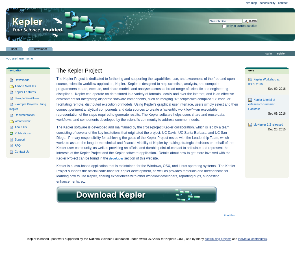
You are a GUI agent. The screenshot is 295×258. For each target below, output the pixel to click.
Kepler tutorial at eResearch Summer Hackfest (266, 107)
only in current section (242, 25)
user (14, 49)
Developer (40, 49)
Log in (268, 53)
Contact (283, 3)
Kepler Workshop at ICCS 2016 (266, 84)
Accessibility (268, 3)
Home (29, 58)
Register (281, 53)
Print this (229, 215)
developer (116, 158)
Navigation (15, 70)
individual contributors (252, 238)
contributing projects (218, 238)
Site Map (251, 3)
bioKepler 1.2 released (266, 127)
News (250, 70)
